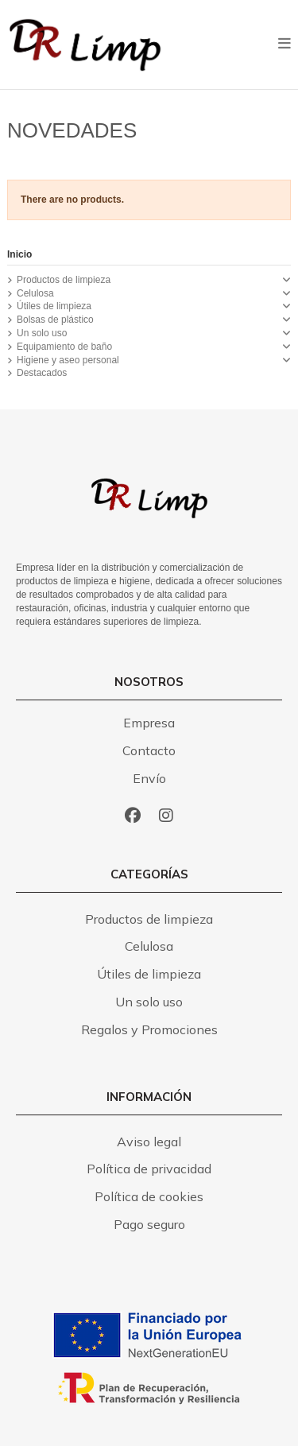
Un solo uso (42, 333)
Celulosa (35, 293)
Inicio (19, 254)
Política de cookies (149, 1196)
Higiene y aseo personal (68, 360)
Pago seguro (149, 1224)
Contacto (149, 750)
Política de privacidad (149, 1169)
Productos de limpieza (63, 279)
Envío (149, 778)
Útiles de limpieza (54, 306)
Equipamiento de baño (64, 346)
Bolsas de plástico (55, 319)
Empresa (149, 723)
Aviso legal (149, 1141)
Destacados (42, 372)
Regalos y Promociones (149, 1029)
